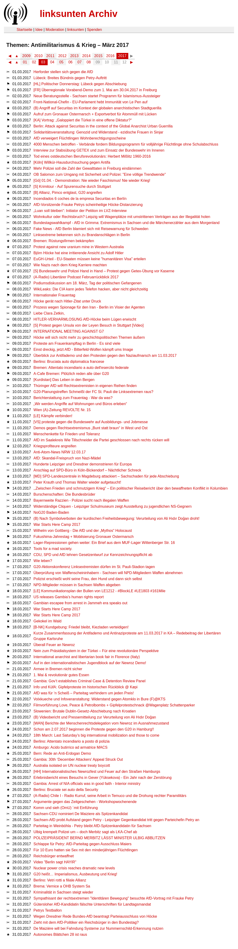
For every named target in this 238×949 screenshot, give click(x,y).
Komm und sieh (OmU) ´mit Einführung (65, 808)
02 (34, 62)
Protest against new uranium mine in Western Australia (78, 247)
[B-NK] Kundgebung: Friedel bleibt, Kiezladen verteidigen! (81, 627)
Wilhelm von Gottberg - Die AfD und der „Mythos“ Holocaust (82, 531)
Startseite (24, 30)
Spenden (94, 30)
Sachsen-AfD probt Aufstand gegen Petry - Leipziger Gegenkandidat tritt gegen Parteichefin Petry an (116, 820)
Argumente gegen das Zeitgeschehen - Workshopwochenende (85, 802)
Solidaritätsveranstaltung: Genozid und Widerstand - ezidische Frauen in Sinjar (98, 132)
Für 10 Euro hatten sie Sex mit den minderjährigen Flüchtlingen (85, 850)
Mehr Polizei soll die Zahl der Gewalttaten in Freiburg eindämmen (87, 168)
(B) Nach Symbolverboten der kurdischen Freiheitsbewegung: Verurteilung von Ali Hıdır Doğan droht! (116, 518)
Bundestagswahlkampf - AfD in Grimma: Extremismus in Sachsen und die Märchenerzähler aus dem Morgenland (126, 223)
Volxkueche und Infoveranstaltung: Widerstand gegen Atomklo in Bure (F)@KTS (99, 699)
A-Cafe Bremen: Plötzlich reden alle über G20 (71, 374)
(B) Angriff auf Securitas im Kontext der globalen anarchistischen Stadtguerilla (97, 108)
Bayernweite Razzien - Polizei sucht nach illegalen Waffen (81, 500)
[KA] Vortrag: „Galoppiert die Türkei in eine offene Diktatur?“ (82, 120)
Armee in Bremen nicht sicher (57, 669)
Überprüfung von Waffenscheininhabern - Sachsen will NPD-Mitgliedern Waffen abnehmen (107, 573)
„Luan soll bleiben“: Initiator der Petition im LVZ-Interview (80, 211)
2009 (26, 56)
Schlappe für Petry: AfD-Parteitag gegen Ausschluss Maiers (82, 844)
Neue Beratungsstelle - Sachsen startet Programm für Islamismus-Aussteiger (96, 96)
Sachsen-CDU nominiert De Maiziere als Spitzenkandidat (80, 814)
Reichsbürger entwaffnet (53, 856)
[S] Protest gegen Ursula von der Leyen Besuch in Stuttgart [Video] (88, 325)
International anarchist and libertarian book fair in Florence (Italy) (86, 657)
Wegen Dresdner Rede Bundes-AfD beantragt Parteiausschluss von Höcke (95, 916)
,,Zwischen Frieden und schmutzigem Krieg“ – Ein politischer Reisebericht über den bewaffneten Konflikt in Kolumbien (130, 488)
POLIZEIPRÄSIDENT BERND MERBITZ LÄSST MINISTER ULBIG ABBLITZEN (99, 838)
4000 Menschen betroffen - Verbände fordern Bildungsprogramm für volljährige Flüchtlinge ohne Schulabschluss (125, 144)
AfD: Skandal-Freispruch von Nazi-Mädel (67, 458)
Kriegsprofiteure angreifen (54, 446)
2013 (74, 56)
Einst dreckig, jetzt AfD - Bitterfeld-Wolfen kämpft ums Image (83, 349)
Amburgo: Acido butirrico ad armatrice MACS (70, 747)
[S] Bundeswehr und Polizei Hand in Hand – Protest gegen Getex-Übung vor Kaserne (103, 271)
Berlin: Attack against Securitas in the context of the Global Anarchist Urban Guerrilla (103, 126)
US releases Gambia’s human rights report (68, 597)
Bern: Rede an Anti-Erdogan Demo (62, 753)
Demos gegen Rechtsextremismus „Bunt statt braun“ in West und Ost (90, 428)
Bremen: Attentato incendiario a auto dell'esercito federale (81, 368)
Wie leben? (42, 561)
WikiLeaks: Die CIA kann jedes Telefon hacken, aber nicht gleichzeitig (90, 289)
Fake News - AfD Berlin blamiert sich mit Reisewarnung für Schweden (90, 229)
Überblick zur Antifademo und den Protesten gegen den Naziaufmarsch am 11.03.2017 (105, 356)
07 (79, 62)
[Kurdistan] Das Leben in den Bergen (63, 380)
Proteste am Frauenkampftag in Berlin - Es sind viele (76, 343)
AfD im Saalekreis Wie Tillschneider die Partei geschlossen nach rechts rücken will (101, 440)
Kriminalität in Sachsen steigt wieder (63, 892)
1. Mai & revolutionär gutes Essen (61, 675)
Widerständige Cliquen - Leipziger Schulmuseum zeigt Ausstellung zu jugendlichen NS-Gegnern (112, 506)
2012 (62, 56)
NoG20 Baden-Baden (51, 512)
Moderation (55, 30)
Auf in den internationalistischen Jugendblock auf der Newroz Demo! (89, 663)
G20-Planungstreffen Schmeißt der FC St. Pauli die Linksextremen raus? (93, 392)
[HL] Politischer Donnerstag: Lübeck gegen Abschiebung (79, 84)
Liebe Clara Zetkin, (49, 313)
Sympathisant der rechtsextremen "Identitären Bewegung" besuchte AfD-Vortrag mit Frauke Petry (113, 898)
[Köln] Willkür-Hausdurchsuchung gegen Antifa (71, 162)
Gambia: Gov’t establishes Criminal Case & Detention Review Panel (89, 681)
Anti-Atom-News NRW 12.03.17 (59, 452)
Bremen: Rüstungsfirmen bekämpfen (63, 241)
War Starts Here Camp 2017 (56, 524)
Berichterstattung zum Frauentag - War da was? (72, 398)
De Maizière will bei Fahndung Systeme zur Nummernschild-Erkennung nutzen (98, 928)
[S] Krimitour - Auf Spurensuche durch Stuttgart (72, 186)
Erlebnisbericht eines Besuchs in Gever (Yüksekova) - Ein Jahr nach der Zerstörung (102, 778)
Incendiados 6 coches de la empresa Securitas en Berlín (79, 199)
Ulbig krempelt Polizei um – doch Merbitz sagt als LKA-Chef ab (85, 832)
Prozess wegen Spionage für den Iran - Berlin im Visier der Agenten (89, 307)
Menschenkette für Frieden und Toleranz (66, 434)
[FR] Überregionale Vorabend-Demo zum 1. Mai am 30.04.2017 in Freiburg (95, 90)
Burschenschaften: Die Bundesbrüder (64, 494)
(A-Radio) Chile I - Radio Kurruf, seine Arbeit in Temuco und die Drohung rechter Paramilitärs (109, 796)
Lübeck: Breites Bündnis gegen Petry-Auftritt (70, 78)
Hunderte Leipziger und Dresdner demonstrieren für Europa (82, 464)
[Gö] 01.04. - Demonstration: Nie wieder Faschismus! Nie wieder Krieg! (91, 180)
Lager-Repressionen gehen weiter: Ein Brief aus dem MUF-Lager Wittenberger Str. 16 (104, 543)
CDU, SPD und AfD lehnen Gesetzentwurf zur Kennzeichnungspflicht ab (92, 555)
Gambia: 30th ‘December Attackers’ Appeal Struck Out (78, 759)
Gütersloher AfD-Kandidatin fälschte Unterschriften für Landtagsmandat (92, 904)
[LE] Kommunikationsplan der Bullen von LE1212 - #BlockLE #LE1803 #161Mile (99, 591)
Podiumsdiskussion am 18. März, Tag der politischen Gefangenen (87, 283)
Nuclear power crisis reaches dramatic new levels (74, 868)
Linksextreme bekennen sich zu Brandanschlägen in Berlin (81, 235)
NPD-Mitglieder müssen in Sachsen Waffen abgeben (76, 585)
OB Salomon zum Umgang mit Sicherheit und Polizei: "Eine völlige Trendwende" (99, 174)
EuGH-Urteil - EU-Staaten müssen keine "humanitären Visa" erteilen (89, 259)
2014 (86, 56)
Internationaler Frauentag (54, 295)
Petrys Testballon (47, 910)
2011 (50, 56)
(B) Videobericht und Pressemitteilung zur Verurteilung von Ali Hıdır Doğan (94, 717)
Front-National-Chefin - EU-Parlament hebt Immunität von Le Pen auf (90, 102)
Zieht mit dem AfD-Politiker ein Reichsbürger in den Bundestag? (86, 922)
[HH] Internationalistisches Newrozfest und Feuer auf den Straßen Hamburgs (96, 772)
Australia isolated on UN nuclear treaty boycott (71, 765)
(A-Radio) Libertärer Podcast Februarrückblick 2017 (76, 277)
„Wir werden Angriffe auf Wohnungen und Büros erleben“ (80, 404)
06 (70, 62)
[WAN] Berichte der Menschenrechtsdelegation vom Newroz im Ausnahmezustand (101, 723)
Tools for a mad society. (52, 549)
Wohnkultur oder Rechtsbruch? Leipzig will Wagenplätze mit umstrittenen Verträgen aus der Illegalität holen (121, 217)
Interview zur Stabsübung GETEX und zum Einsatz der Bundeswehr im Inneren (98, 150)
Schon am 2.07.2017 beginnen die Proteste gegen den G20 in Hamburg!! (93, 729)
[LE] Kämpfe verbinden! (52, 416)
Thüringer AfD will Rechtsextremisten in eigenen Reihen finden (85, 386)
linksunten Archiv (78, 14)
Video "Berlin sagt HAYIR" (54, 862)
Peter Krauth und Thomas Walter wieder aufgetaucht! (77, 482)
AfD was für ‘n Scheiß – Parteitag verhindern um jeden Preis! (83, 693)
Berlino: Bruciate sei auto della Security (65, 790)
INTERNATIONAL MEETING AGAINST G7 (68, 331)
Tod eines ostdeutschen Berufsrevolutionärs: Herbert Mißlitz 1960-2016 (92, 156)
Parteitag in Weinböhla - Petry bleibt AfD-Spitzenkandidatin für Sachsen (92, 826)
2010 (38, 56)
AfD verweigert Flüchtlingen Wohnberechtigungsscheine (79, 138)
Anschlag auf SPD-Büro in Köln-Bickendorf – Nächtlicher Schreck (87, 470)
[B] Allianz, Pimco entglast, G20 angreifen (67, 193)
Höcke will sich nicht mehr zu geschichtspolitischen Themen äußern (89, 337)
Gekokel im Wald (47, 621)
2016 (110, 56)
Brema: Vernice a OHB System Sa (61, 886)
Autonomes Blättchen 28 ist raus (60, 934)
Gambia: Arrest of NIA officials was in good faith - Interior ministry (86, 784)
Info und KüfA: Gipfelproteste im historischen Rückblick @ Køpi (85, 687)
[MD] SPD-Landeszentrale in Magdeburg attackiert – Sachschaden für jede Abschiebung (106, 476)
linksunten (75, 30)
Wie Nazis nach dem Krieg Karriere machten (70, 265)
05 (61, 62)
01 (25, 62)
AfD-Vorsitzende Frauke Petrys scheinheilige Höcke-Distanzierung (88, 205)
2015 (98, 56)
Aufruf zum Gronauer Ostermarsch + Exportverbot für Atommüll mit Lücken (95, 114)
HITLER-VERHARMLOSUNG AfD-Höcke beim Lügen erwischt (84, 319)
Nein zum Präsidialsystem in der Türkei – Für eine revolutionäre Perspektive (96, 651)
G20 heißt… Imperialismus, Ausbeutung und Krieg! (75, 874)
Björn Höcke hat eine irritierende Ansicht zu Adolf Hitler (78, 253)
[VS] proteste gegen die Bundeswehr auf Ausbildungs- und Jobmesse (90, 422)
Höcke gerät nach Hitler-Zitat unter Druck (67, 301)
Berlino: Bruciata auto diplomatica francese (68, 362)
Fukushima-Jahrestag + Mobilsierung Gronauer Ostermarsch (83, 537)
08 (89, 62)
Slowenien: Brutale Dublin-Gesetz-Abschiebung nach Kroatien (84, 711)
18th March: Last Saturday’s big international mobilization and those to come (96, 735)
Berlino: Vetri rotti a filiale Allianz (59, 880)
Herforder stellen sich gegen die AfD (63, 72)
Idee (39, 30)
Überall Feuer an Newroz (54, 645)
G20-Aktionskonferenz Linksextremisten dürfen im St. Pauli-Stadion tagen (94, 567)
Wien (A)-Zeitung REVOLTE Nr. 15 (62, 410)
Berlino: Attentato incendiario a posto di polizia (71, 741)
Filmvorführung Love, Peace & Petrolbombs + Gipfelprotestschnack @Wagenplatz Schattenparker (114, 705)
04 (52, 62)
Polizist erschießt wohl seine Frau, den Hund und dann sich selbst (87, 579)
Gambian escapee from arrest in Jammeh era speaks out (80, 603)
